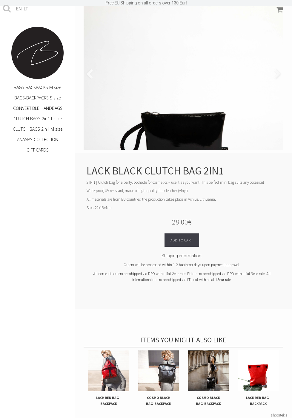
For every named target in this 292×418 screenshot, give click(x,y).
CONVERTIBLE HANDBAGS (37, 108)
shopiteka (279, 415)
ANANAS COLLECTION (37, 139)
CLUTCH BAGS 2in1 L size (37, 118)
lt (26, 9)
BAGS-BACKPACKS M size (38, 87)
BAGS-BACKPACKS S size (37, 98)
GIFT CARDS (38, 150)
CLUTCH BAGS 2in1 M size (38, 129)
